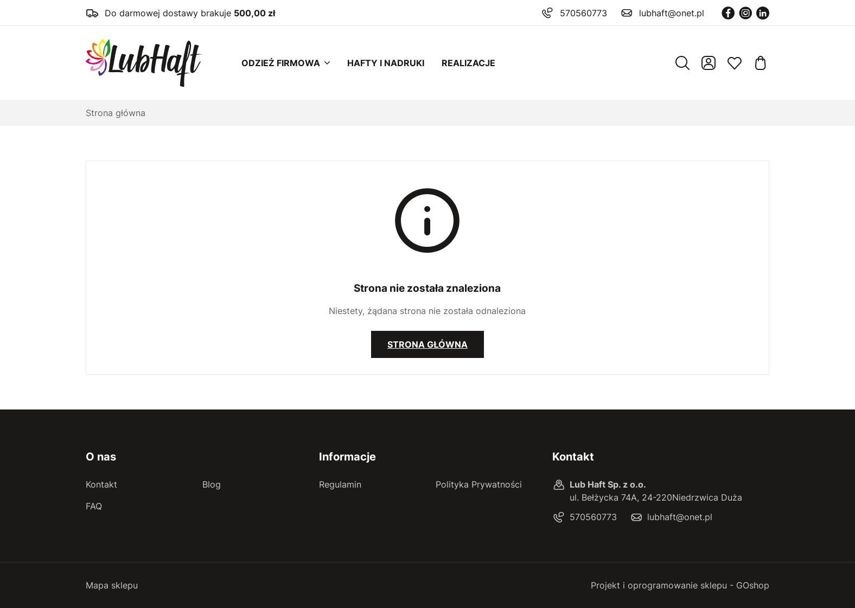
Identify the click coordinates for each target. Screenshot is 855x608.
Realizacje (468, 62)
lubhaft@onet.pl (671, 13)
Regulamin (340, 484)
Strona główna (115, 112)
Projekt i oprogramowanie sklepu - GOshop (680, 585)
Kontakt (101, 484)
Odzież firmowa (280, 62)
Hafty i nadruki (385, 62)
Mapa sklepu (112, 585)
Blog (211, 484)
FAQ (94, 506)
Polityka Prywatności (479, 484)
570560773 (583, 13)
